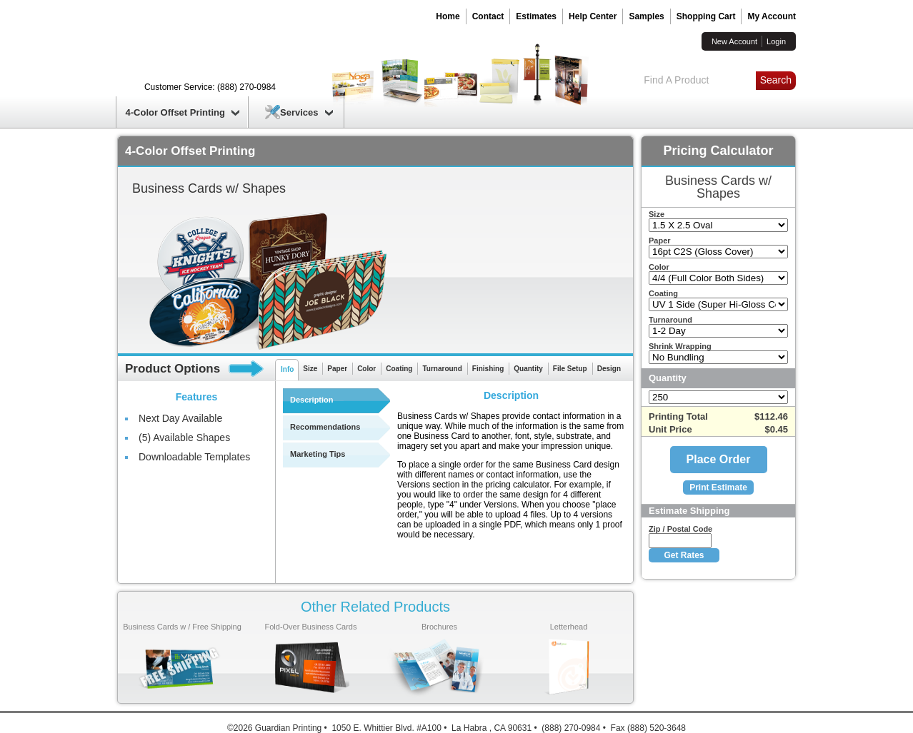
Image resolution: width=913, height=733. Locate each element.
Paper (337, 369)
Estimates (536, 16)
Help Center (593, 16)
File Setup (570, 369)
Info (287, 369)
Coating (399, 369)
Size (310, 369)
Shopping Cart (706, 16)
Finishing (488, 369)
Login (776, 41)
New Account (734, 41)
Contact (488, 16)
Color (366, 369)
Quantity (528, 369)
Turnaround (442, 369)
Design (609, 369)
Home (447, 16)
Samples (646, 16)
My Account (771, 16)
